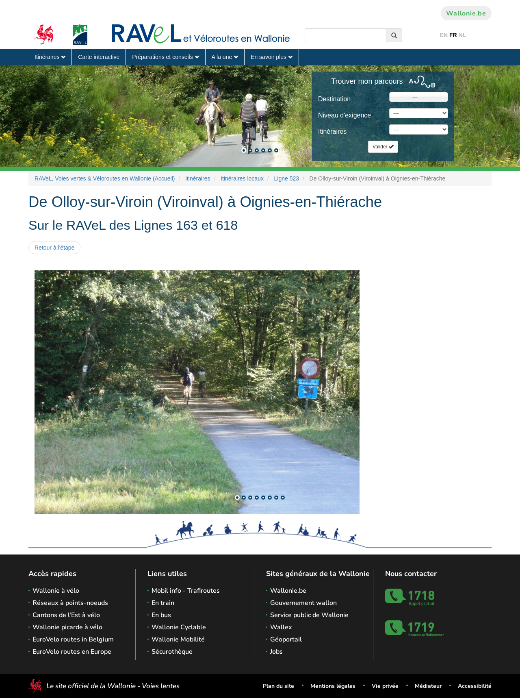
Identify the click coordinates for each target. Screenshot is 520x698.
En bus (161, 615)
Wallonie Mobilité (178, 639)
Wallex (281, 627)
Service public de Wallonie (309, 615)
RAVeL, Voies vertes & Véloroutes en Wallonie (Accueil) (105, 178)
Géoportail (286, 639)
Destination (334, 99)
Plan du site (278, 686)
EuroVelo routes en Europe (71, 652)
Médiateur (428, 686)
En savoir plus (271, 57)
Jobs (276, 652)
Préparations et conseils (165, 57)
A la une (225, 57)
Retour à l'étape (54, 247)
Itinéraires (50, 57)
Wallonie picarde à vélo (67, 627)
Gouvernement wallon (303, 603)
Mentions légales (332, 686)
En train (163, 603)
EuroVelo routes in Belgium (73, 639)
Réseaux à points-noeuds (70, 603)
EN (444, 35)
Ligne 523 (286, 178)
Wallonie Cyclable (179, 627)
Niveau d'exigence (344, 115)
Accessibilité (475, 686)
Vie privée (385, 686)
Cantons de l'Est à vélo (66, 615)
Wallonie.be (466, 13)
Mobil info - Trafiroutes (186, 591)
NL (462, 35)
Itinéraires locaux (242, 178)
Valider (383, 147)
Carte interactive (98, 57)
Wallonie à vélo (55, 591)
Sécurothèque (172, 652)
